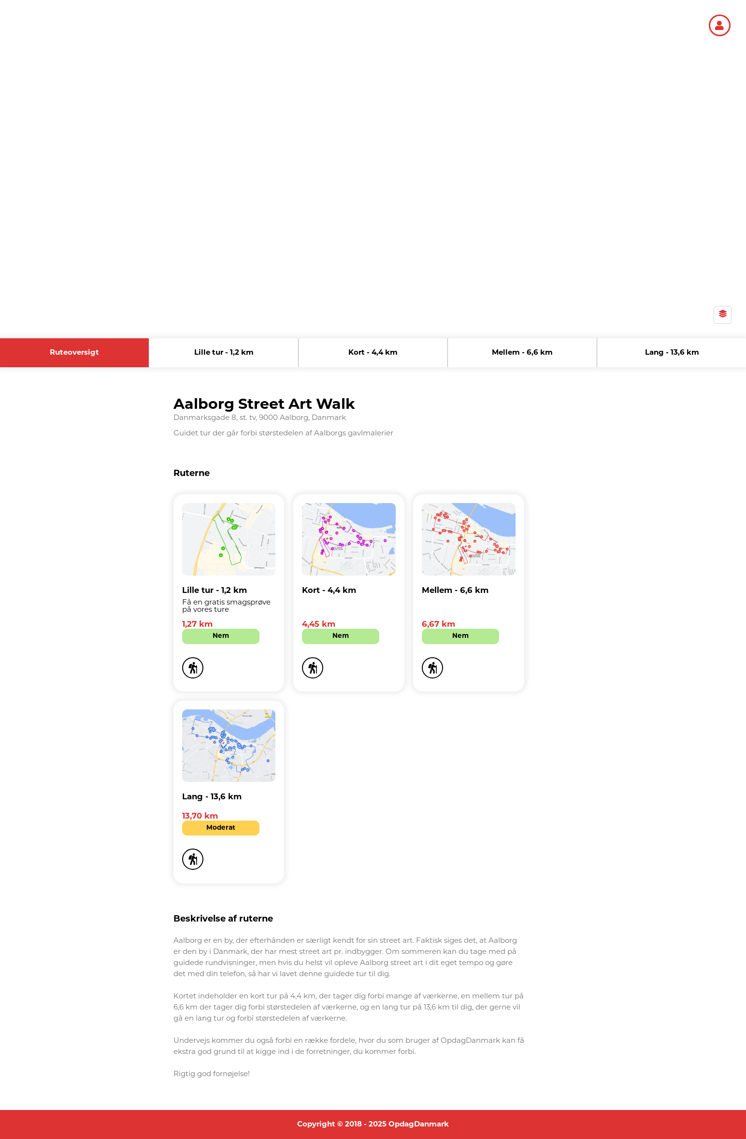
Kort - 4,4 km (373, 353)
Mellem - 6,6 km (522, 353)
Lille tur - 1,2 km (224, 353)
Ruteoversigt (74, 353)
